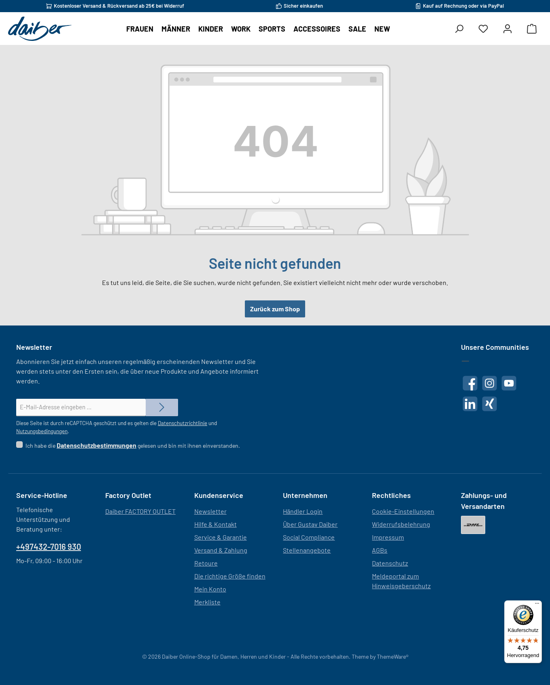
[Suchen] (459, 29)
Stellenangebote (307, 550)
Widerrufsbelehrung (401, 524)
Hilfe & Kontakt (215, 524)
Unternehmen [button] (305, 495)
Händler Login (303, 511)
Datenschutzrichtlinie (182, 423)
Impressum (388, 537)
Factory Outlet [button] (128, 495)
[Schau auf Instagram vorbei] (489, 383)
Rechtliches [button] (391, 495)
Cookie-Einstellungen (403, 511)
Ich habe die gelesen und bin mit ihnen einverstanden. (132, 445)
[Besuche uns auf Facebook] (470, 383)
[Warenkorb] (532, 29)
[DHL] (473, 525)
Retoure (206, 563)
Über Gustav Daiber (310, 524)
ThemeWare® (392, 656)
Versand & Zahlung (220, 550)
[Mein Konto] (507, 29)
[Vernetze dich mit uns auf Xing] (489, 404)
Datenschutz (390, 563)
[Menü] (537, 605)
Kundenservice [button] (218, 495)
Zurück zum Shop (275, 309)
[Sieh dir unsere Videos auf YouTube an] (509, 383)
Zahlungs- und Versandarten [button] (484, 501)
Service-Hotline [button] (41, 495)
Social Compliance (309, 537)
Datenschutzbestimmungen (96, 445)
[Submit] (162, 407)
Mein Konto (210, 589)
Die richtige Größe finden (229, 576)
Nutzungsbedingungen (42, 431)
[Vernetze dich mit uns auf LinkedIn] (470, 404)
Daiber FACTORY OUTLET (140, 511)
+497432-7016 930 (48, 546)
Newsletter (210, 511)
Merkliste (207, 602)
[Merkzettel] (483, 29)
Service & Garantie (220, 537)
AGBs (379, 550)
